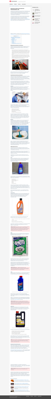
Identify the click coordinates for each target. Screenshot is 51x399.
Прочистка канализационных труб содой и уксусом (16, 349)
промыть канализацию (17, 299)
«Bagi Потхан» (14, 42)
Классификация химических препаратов (15, 37)
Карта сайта (16, 396)
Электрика (19, 4)
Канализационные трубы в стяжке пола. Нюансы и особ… (21, 386)
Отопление (15, 4)
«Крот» (13, 40)
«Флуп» (13, 41)
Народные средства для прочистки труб (16, 43)
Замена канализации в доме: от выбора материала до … (21, 383)
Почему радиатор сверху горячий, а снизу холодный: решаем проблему (37, 23)
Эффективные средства (14, 39)
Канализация (11, 4)
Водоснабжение (24, 4)
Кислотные (13, 38)
